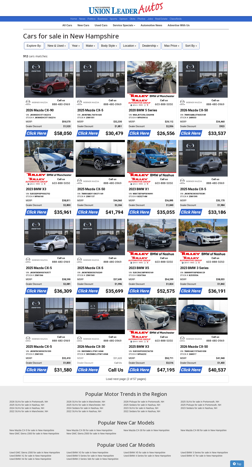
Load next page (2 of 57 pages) (126, 379)
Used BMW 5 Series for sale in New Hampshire (90, 455)
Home (73, 18)
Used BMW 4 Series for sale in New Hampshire (147, 455)
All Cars (67, 25)
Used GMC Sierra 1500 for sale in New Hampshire (34, 452)
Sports (114, 18)
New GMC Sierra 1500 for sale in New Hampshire (34, 433)
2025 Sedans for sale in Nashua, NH (142, 405)
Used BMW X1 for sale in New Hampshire (30, 455)
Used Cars (101, 25)
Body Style (109, 45)
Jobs (151, 18)
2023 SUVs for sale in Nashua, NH (141, 408)
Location (129, 45)
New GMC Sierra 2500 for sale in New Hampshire (91, 433)
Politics (91, 18)
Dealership (150, 45)
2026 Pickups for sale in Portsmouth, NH (144, 401)
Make (90, 45)
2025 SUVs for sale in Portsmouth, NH (200, 401)
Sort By (191, 45)
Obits (133, 18)
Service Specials (124, 25)
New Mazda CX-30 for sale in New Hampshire (147, 430)
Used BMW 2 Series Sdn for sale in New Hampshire (92, 459)
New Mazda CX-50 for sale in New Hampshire (90, 430)
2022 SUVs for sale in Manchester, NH (28, 411)
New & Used (57, 45)
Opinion (123, 18)
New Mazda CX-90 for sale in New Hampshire (204, 430)
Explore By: (34, 45)
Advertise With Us (179, 25)
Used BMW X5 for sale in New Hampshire (144, 452)
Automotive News (151, 25)
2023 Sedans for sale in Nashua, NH (199, 408)
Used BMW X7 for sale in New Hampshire (201, 455)
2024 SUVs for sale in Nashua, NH (26, 408)
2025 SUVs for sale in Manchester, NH (86, 405)
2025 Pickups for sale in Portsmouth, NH (201, 405)
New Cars (83, 25)
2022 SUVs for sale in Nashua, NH (84, 411)
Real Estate (161, 18)
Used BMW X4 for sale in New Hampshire (30, 459)
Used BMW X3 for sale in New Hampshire (87, 452)
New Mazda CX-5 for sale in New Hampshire (31, 430)
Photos (142, 18)
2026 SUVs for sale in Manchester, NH (86, 401)
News (82, 18)
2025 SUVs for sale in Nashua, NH (26, 405)
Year (76, 45)
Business (103, 18)
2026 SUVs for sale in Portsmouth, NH (28, 401)
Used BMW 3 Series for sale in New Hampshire (204, 452)
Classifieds (176, 18)
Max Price (171, 45)
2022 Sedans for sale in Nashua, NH (142, 411)
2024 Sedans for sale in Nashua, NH (85, 408)
